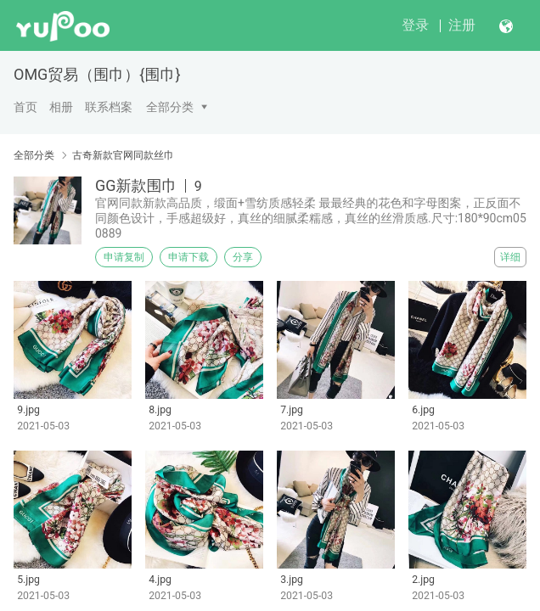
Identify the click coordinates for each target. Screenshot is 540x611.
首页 (25, 107)
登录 (415, 25)
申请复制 (124, 257)
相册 (61, 107)
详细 (510, 257)
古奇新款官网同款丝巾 (123, 155)
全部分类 (170, 107)
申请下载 (188, 257)
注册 (461, 25)
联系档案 (108, 107)
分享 (243, 257)
